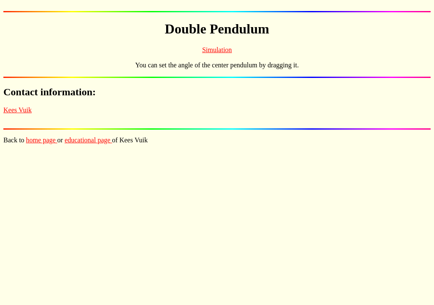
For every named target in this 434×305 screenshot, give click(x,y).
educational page (88, 140)
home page (41, 140)
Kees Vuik (17, 110)
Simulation (217, 49)
